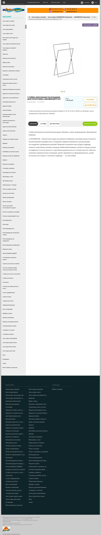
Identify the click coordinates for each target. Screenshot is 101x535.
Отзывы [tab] (43, 124)
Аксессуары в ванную (8, 21)
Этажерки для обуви (8, 334)
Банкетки (5, 54)
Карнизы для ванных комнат (10, 139)
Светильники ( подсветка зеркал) (9, 258)
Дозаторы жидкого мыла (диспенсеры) (9, 115)
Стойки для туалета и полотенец (11, 274)
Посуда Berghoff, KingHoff (10, 253)
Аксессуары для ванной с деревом (9, 49)
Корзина (87, 2)
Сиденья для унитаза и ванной (11, 263)
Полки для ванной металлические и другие (9, 206)
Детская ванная (7, 110)
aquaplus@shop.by (70, 11)
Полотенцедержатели (8, 228)
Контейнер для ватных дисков (11, 151)
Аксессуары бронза (8, 29)
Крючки (5, 160)
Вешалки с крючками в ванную (11, 70)
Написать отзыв (90, 124)
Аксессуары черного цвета (10, 342)
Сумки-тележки (7, 296)
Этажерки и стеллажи (8, 330)
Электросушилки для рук (9, 326)
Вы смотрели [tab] (54, 124)
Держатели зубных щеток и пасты (10, 84)
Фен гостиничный (7, 309)
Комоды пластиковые (8, 147)
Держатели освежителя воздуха (11, 93)
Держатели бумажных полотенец (11, 89)
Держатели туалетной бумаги (10, 97)
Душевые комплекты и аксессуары (9, 121)
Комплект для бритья (8, 164)
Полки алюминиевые (8, 197)
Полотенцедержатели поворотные (8, 240)
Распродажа (6, 359)
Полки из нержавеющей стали (11, 216)
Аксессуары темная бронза (10, 338)
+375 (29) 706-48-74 (70, 9)
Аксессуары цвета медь (9, 351)
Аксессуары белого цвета (9, 346)
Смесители (5, 282)
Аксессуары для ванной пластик (11, 44)
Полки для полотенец (8, 193)
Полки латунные (7, 201)
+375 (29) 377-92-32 (55, 9)
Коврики (5, 143)
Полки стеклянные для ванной (11, 212)
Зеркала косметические (9, 131)
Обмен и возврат (57, 389)
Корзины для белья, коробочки (11, 155)
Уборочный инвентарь (9, 305)
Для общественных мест (9, 102)
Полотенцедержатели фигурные (11, 245)
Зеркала (5, 135)
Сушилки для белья (8, 301)
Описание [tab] (33, 124)
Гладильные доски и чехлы (10, 79)
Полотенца (5, 224)
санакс (4, 363)
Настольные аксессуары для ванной (10, 38)
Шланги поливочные (8, 317)
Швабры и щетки (7, 313)
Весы (4, 355)
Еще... (64, 2)
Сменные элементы (8, 278)
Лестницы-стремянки (8, 168)
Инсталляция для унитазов (10, 367)
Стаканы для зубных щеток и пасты (11, 287)
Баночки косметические (9, 58)
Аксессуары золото (8, 33)
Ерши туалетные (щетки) (9, 126)
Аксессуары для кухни (9, 25)
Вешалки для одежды (8, 66)
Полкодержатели (7, 220)
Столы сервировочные (9, 292)
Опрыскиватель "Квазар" (10, 185)
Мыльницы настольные (9, 172)
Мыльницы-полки (8, 180)
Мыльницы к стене (8, 176)
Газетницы (5, 75)
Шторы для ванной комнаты (10, 321)
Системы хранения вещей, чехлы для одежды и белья (10, 268)
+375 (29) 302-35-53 (55, 11)
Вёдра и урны (6, 62)
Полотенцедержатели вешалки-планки (11, 233)
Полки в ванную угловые (9, 189)
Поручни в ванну (7, 249)
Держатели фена (7, 106)
